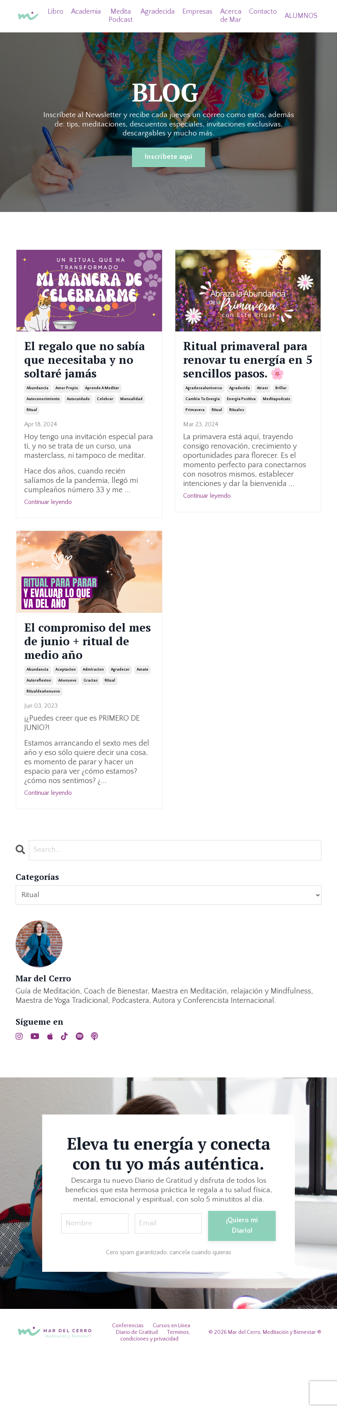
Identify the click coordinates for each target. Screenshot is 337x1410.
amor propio (66, 415)
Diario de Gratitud (137, 1386)
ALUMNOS (300, 16)
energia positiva (241, 426)
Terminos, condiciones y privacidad (155, 1389)
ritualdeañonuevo (43, 745)
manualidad (131, 426)
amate (142, 723)
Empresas (197, 12)
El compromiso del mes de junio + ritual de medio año (86, 681)
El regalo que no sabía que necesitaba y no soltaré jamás (79, 373)
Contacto (262, 12)
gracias (91, 734)
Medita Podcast (119, 16)
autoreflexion (39, 734)
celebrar (105, 426)
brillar (281, 415)
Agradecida (156, 12)
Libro (54, 12)
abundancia (37, 415)
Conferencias (128, 1380)
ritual (32, 437)
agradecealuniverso (203, 415)
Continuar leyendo (48, 528)
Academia (85, 12)
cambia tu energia (202, 426)
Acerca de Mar (230, 16)
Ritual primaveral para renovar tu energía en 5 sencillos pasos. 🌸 (246, 374)
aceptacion (65, 723)
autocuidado (78, 426)
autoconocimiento (43, 426)
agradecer (120, 723)
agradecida (239, 415)
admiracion (93, 723)
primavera (195, 437)
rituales (236, 437)
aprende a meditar (102, 415)
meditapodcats (276, 426)
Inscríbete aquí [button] (168, 157)
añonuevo (67, 734)
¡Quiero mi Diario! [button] (244, 1280)
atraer (262, 415)
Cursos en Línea (171, 1380)
